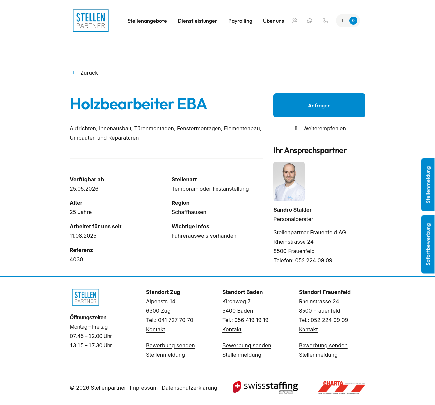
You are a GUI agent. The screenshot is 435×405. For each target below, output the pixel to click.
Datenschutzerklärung (189, 387)
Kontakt (155, 329)
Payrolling (240, 20)
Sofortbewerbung (428, 244)
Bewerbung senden (170, 345)
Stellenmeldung (165, 354)
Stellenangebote (147, 20)
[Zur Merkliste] (348, 20)
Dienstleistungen (198, 20)
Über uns (273, 20)
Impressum (144, 387)
